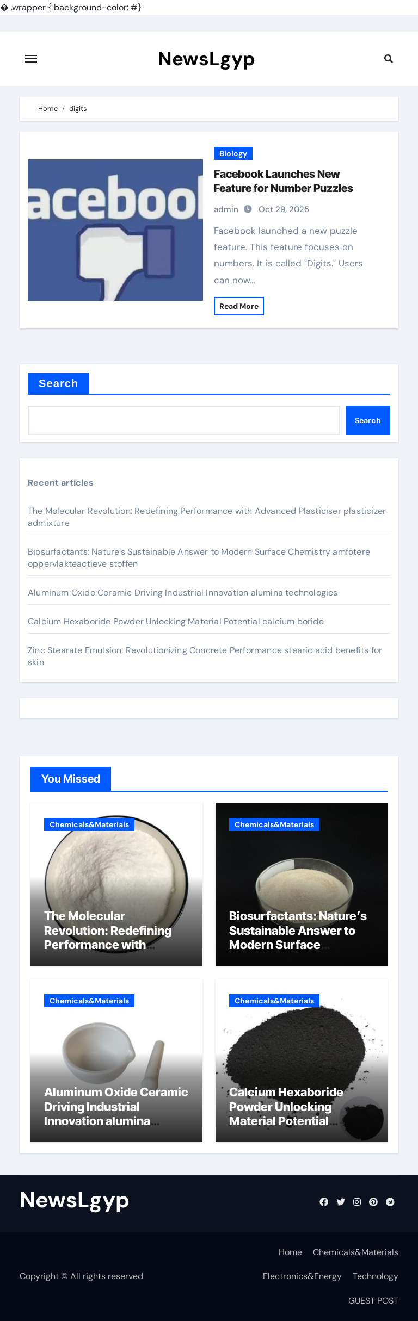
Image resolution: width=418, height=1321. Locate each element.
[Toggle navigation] (31, 59)
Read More (239, 306)
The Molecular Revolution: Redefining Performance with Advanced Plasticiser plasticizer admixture (107, 945)
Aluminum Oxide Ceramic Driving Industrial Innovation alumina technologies (183, 592)
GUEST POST (373, 1300)
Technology (375, 1276)
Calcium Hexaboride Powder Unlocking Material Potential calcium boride (176, 621)
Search (58, 383)
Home (290, 1252)
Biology (233, 153)
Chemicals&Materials (89, 824)
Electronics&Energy (302, 1276)
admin (226, 209)
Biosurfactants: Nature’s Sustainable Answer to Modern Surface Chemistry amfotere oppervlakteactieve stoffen (298, 952)
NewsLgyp (206, 58)
